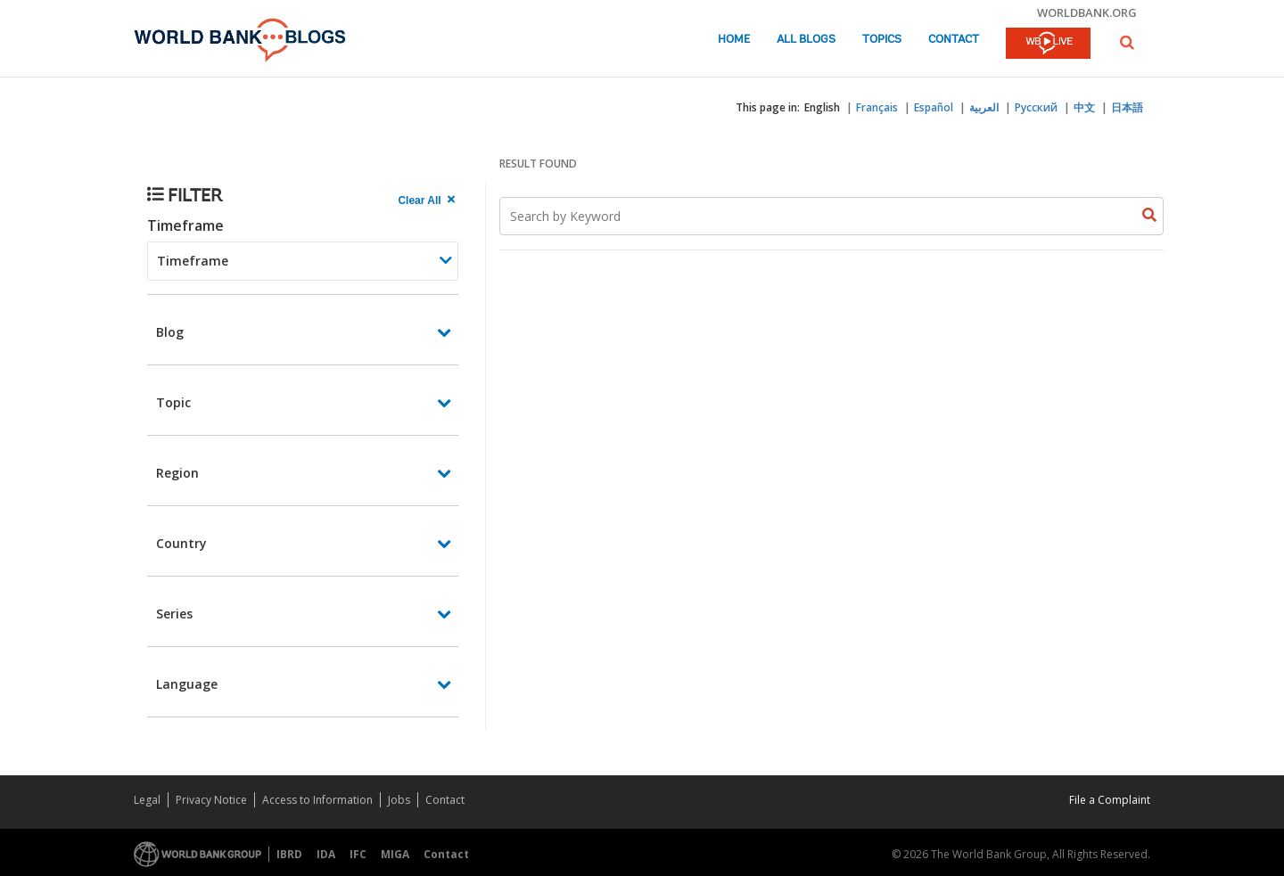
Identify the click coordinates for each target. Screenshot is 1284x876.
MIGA (395, 854)
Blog (170, 331)
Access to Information (317, 799)
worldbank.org (1087, 12)
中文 (1084, 107)
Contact (953, 39)
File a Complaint (1109, 799)
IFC (358, 854)
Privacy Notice (211, 799)
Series (174, 613)
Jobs (399, 799)
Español (933, 107)
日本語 (1127, 107)
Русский (1036, 107)
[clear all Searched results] (428, 200)
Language (187, 683)
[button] (1127, 42)
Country (181, 543)
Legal (147, 799)
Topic (173, 402)
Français (877, 107)
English (822, 107)
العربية (984, 107)
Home (734, 39)
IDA (326, 854)
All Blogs (806, 39)
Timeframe (185, 225)
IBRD (289, 854)
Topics (881, 39)
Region (177, 472)
